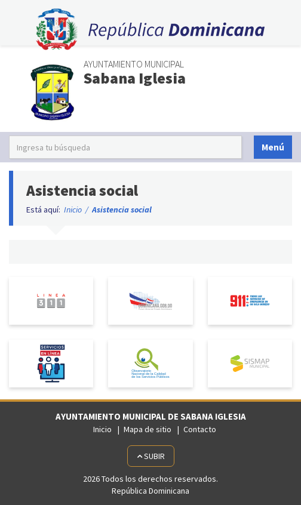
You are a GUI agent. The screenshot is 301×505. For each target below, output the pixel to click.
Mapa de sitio (147, 429)
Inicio (73, 209)
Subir (151, 456)
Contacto (199, 429)
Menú (273, 147)
